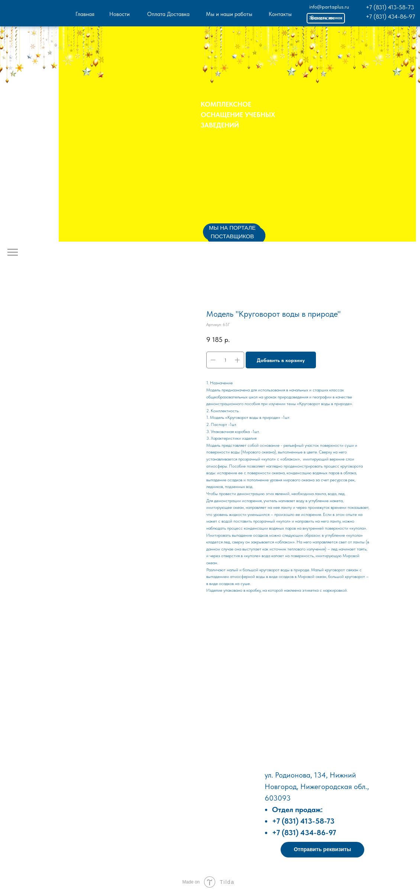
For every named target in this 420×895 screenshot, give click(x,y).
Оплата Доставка (168, 14)
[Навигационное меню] (12, 252)
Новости (119, 14)
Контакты (280, 14)
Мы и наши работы (229, 14)
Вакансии (322, 17)
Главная (84, 14)
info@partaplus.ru (329, 7)
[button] (322, 849)
